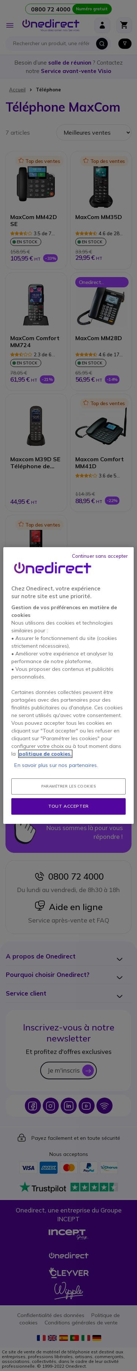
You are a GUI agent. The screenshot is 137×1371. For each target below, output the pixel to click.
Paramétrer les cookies (68, 786)
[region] (68, 685)
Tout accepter (68, 806)
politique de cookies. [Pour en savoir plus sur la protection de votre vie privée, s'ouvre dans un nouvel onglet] (45, 753)
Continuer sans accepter (100, 556)
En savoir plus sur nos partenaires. (56, 765)
